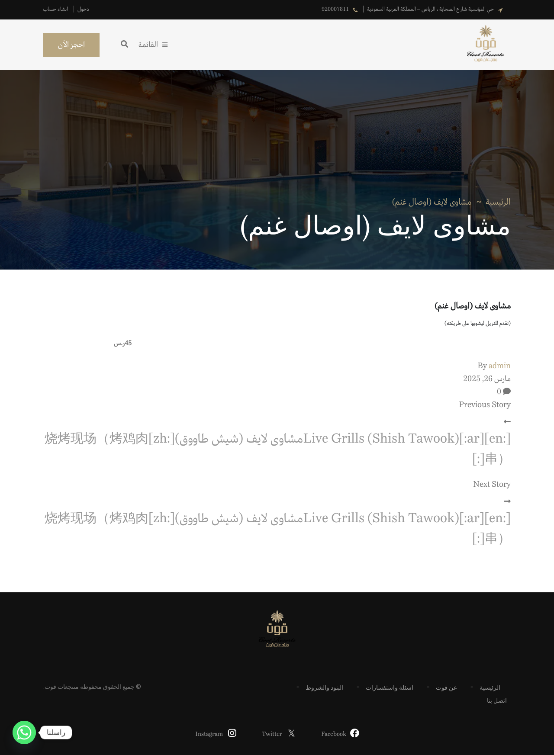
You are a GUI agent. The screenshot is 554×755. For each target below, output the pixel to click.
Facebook (333, 734)
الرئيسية (498, 202)
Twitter (272, 734)
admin (500, 366)
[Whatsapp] (24, 732)
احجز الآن (71, 45)
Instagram (209, 734)
